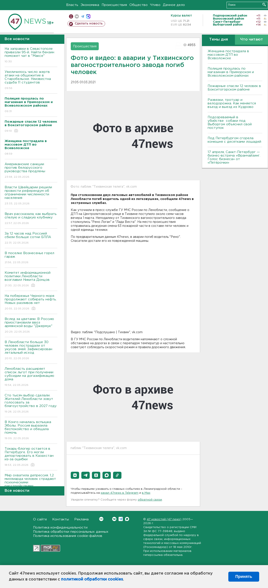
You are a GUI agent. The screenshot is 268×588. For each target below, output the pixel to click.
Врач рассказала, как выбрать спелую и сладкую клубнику (31, 219)
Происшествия (114, 5)
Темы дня (218, 39)
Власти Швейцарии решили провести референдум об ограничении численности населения (31, 195)
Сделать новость (89, 23)
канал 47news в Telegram (119, 493)
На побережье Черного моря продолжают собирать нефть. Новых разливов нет (31, 302)
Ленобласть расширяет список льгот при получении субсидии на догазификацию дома (31, 377)
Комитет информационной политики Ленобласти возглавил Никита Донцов (31, 279)
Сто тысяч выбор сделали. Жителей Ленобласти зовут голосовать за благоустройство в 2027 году (31, 404)
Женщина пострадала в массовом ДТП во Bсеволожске (228, 55)
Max (127, 519)
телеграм (82, 16)
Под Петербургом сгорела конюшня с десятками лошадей (234, 140)
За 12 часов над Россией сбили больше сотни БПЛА (31, 238)
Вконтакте (101, 519)
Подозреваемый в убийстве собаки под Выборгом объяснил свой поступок (230, 122)
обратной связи (150, 500)
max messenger (88, 16)
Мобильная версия (71, 16)
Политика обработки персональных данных (70, 531)
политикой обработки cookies (92, 579)
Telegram (121, 519)
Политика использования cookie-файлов (67, 535)
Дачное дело (174, 5)
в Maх (146, 493)
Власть (72, 5)
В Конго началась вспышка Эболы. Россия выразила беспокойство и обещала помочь (31, 430)
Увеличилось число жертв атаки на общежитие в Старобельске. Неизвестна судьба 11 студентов (31, 80)
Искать (264, 4)
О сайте (40, 519)
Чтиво (155, 5)
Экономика (90, 5)
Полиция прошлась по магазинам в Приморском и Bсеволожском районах (231, 72)
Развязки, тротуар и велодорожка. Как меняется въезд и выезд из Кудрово (232, 103)
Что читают (251, 39)
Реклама (81, 519)
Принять (243, 576)
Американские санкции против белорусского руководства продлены (31, 171)
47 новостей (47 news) (164, 519)
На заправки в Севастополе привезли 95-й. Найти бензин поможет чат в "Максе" (31, 55)
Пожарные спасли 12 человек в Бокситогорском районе (234, 88)
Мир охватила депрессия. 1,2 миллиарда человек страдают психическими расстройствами (31, 484)
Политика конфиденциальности (60, 527)
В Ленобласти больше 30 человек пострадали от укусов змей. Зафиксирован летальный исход (31, 350)
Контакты (60, 519)
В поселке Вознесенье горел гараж (31, 258)
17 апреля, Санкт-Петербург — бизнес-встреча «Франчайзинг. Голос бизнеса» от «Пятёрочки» (234, 157)
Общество (138, 5)
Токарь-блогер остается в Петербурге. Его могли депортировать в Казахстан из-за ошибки (31, 457)
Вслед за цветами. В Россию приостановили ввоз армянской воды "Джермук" (31, 326)
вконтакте (77, 16)
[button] (75, 475)
